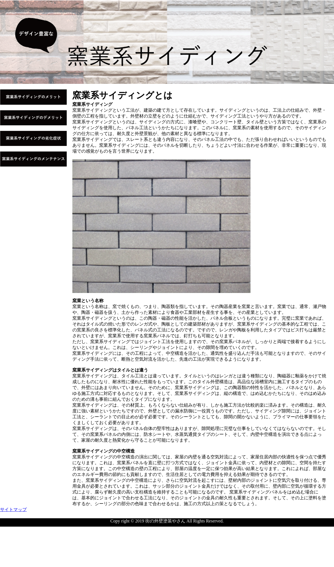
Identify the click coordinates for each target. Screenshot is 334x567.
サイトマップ (13, 509)
